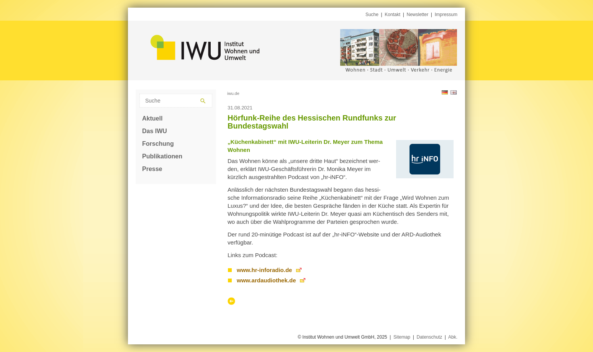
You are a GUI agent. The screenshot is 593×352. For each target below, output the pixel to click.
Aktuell (152, 118)
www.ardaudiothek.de (266, 280)
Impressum (446, 14)
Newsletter (418, 14)
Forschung (158, 143)
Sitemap (401, 337)
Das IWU (154, 131)
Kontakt (392, 14)
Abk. (452, 337)
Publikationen (162, 156)
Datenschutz (429, 337)
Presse (152, 169)
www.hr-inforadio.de (264, 270)
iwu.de (233, 93)
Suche (371, 14)
